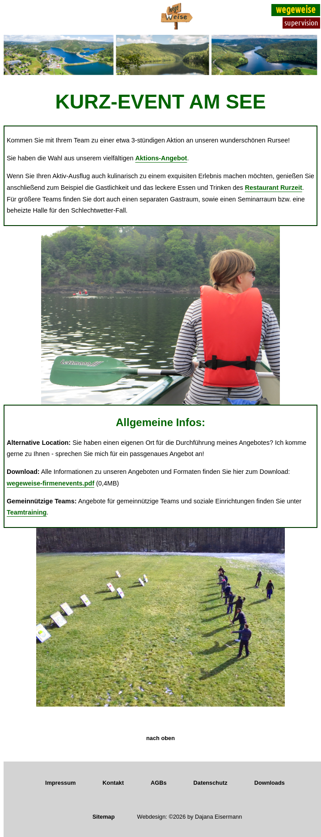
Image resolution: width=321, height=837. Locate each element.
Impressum (60, 782)
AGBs (159, 782)
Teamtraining (26, 512)
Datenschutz (211, 782)
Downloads (269, 782)
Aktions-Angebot (161, 158)
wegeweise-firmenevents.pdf (50, 483)
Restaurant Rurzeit (273, 187)
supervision (301, 22)
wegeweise (296, 9)
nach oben (160, 738)
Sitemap (104, 816)
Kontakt (113, 782)
